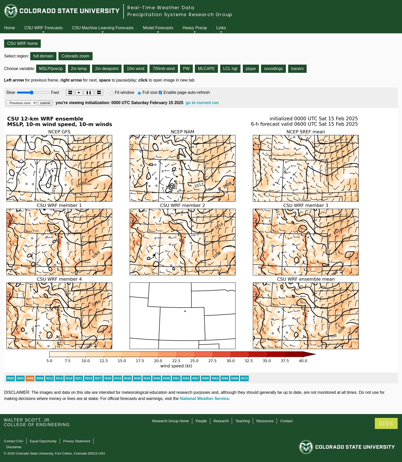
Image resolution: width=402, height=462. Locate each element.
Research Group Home (170, 421)
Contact (286, 421)
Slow (10, 92)
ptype (251, 68)
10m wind (135, 68)
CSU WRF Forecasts (43, 28)
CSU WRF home (22, 43)
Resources (265, 421)
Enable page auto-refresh (187, 92)
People (201, 421)
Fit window (124, 92)
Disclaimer (14, 447)
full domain (43, 56)
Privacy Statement (76, 441)
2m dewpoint (106, 68)
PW (186, 68)
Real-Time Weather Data (161, 7)
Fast (54, 92)
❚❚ (89, 92)
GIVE (386, 423)
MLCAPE (206, 68)
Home (9, 28)
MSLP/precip (51, 68)
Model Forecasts (158, 28)
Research (221, 421)
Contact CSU (13, 441)
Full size (150, 92)
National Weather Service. (205, 398)
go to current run (202, 103)
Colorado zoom (75, 56)
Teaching (242, 421)
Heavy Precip (195, 28)
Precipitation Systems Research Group (180, 14)
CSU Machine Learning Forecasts (103, 28)
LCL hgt (230, 68)
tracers (297, 68)
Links (221, 28)
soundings (273, 68)
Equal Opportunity (43, 441)
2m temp (79, 68)
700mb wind (164, 68)
